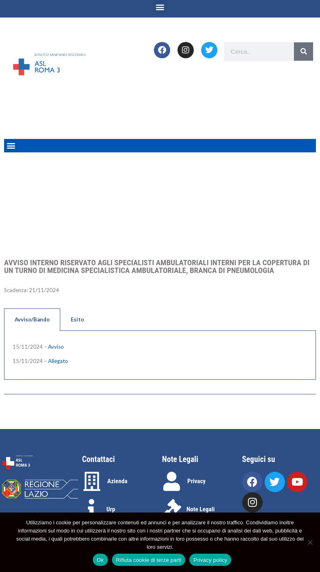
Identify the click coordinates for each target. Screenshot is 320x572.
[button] (160, 6)
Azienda (117, 481)
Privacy (196, 481)
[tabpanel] (160, 355)
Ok (100, 560)
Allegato (58, 361)
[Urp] (91, 508)
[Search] (303, 51)
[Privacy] (171, 481)
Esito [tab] (77, 319)
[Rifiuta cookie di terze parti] (310, 542)
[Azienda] (91, 481)
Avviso (56, 346)
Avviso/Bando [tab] (32, 319)
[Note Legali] (171, 508)
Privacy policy (210, 560)
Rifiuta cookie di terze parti (148, 560)
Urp (111, 509)
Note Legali (200, 509)
